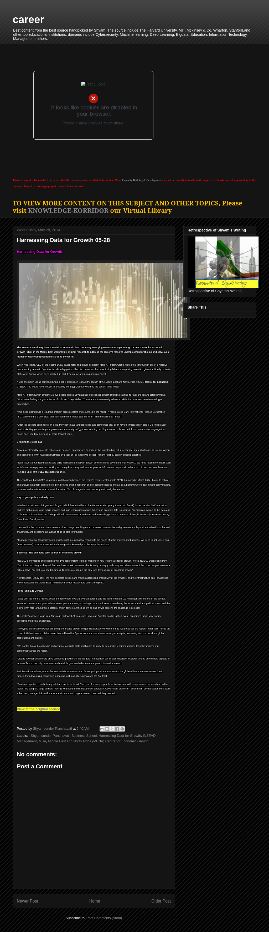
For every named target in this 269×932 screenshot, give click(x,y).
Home (94, 901)
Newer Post (27, 901)
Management (27, 741)
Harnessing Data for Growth (120, 736)
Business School (84, 736)
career (28, 19)
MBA (42, 741)
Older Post (161, 901)
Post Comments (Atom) (104, 918)
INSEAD (149, 736)
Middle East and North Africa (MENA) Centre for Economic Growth (98, 741)
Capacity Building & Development (141, 180)
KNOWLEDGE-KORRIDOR (68, 210)
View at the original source (38, 709)
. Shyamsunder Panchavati (49, 736)
